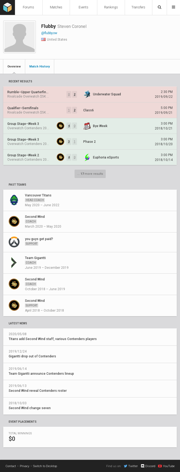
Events (83, 7)
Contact (10, 466)
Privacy (24, 466)
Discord (147, 466)
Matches (56, 7)
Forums (28, 7)
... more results (90, 174)
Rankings (111, 7)
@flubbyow (49, 33)
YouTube (166, 466)
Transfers (138, 7)
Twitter (131, 466)
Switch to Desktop (45, 466)
